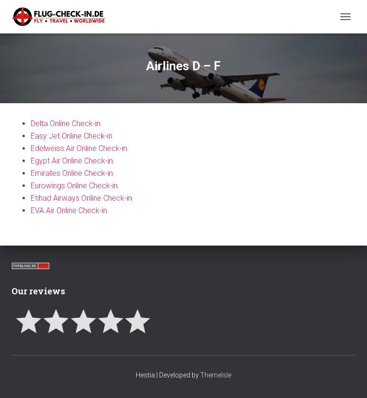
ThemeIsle (215, 375)
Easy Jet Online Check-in (71, 135)
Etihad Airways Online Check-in (81, 198)
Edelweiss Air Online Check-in (79, 148)
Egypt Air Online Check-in (72, 160)
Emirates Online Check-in (72, 173)
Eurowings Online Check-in (74, 185)
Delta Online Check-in (65, 123)
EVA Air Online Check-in (69, 210)
